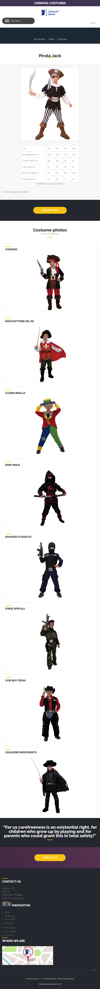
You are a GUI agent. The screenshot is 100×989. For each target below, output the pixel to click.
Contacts (8, 935)
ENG (93, 23)
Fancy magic (10, 919)
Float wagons (10, 927)
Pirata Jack (62, 39)
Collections (9, 916)
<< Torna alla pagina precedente (15, 191)
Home (51, 39)
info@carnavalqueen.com (13, 898)
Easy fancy (9, 923)
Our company (11, 931)
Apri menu (15, 21)
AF (60, 984)
